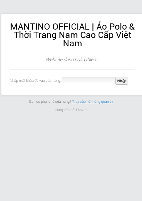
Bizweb (81, 110)
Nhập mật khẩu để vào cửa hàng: (35, 80)
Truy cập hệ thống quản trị (92, 101)
